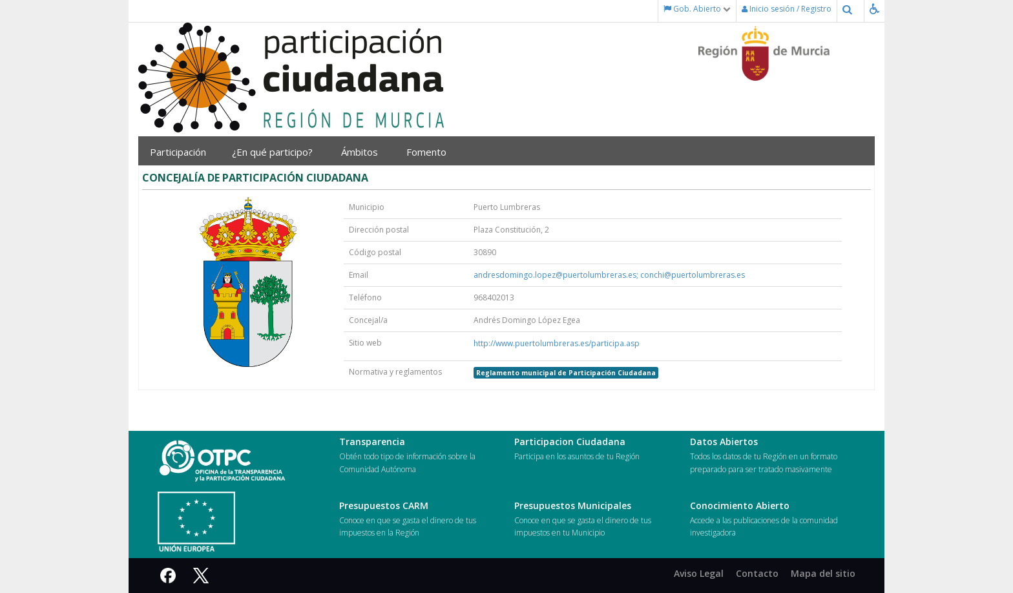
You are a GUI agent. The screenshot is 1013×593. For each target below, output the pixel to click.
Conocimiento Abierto (739, 505)
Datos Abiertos (724, 441)
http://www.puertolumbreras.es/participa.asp (557, 343)
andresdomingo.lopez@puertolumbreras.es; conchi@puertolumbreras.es (609, 274)
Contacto (757, 573)
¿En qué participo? (277, 151)
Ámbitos (364, 151)
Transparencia (372, 441)
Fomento (430, 151)
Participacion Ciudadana (569, 441)
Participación (181, 151)
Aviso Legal (699, 573)
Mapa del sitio (823, 573)
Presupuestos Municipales (572, 505)
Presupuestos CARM (383, 505)
